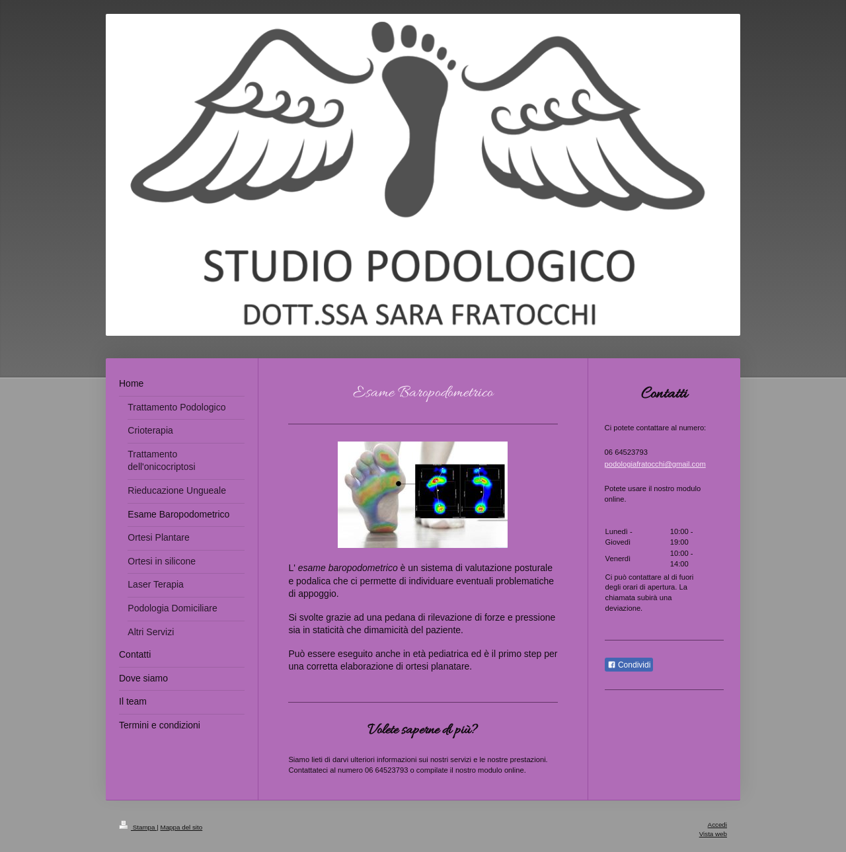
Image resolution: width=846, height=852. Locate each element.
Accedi (717, 824)
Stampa (138, 827)
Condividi (629, 665)
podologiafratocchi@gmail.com (655, 464)
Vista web (713, 833)
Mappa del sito (182, 827)
